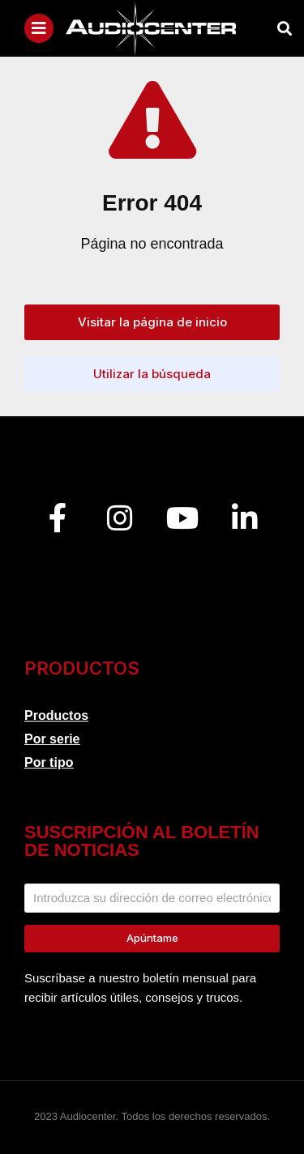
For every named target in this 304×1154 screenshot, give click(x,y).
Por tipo (48, 762)
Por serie (51, 739)
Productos (56, 715)
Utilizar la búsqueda (152, 373)
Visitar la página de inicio (152, 322)
